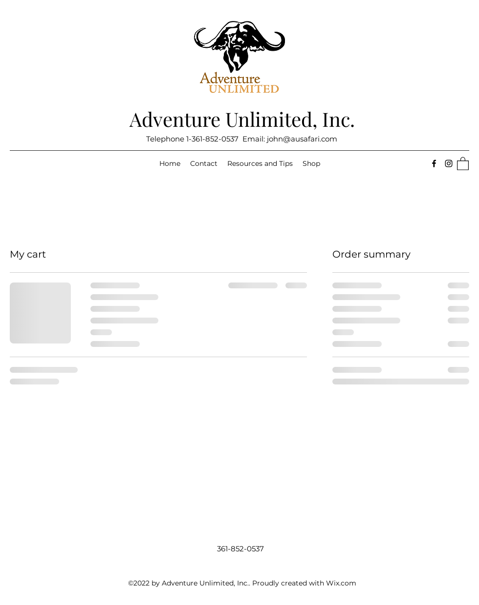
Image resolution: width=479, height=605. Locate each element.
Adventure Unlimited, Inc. (242, 119)
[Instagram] (449, 163)
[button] (463, 163)
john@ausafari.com (302, 138)
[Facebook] (434, 163)
